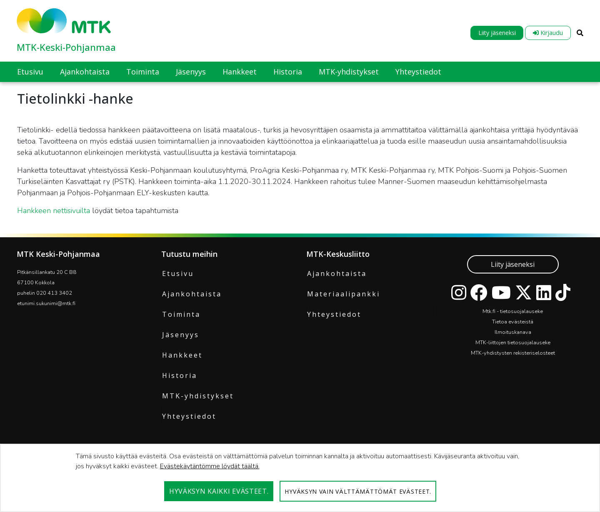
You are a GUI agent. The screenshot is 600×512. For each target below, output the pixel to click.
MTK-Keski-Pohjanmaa (66, 47)
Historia (179, 375)
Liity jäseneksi (497, 33)
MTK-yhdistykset (198, 395)
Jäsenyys (180, 334)
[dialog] (300, 478)
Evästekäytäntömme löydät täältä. (210, 466)
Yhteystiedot (189, 416)
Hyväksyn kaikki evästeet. (219, 491)
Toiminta (181, 314)
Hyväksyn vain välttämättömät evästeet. (358, 491)
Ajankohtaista (192, 293)
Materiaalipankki (343, 293)
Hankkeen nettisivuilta (54, 211)
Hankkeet (182, 355)
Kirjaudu (548, 33)
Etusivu (178, 273)
